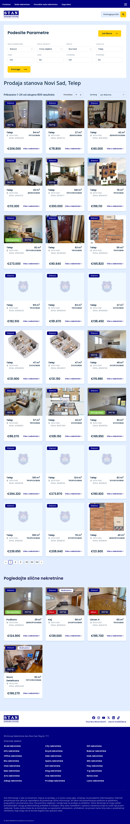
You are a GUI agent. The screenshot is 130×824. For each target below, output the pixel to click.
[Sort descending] (81, 93)
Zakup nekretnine (13, 779)
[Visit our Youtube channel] (103, 716)
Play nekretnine (95, 764)
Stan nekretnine (12, 764)
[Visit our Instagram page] (98, 716)
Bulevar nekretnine (96, 749)
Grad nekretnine (12, 744)
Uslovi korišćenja (117, 720)
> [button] (41, 560)
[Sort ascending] (76, 93)
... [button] (23, 560)
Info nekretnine (11, 749)
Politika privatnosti (96, 720)
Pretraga (19, 67)
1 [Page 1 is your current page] (10, 560)
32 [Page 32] (27, 560)
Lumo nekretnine (95, 779)
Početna (7, 4)
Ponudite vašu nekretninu (46, 4)
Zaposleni (66, 4)
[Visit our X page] (108, 716)
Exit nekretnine (52, 764)
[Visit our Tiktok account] (118, 716)
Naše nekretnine (22, 4)
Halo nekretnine (53, 754)
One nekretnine (53, 774)
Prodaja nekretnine (55, 779)
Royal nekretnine (54, 749)
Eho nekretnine (11, 759)
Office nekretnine (13, 754)
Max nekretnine (12, 769)
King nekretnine (53, 769)
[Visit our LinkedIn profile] (113, 716)
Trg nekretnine (94, 769)
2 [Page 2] (15, 560)
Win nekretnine (94, 759)
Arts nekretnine (12, 774)
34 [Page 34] (37, 560)
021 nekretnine (94, 744)
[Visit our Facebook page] (93, 716)
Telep (100, 47)
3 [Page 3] (20, 560)
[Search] (123, 14)
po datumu (105, 93)
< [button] (6, 560)
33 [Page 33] (32, 560)
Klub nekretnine (95, 754)
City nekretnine (53, 744)
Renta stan (92, 774)
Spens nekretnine (54, 759)
